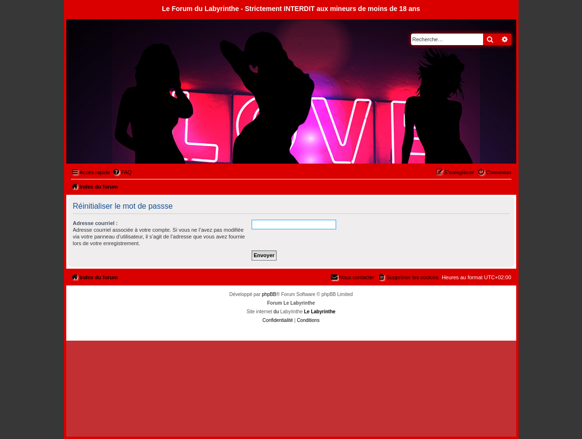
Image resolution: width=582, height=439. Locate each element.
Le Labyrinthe (320, 311)
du (276, 311)
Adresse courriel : (95, 223)
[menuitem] (122, 172)
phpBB (269, 294)
